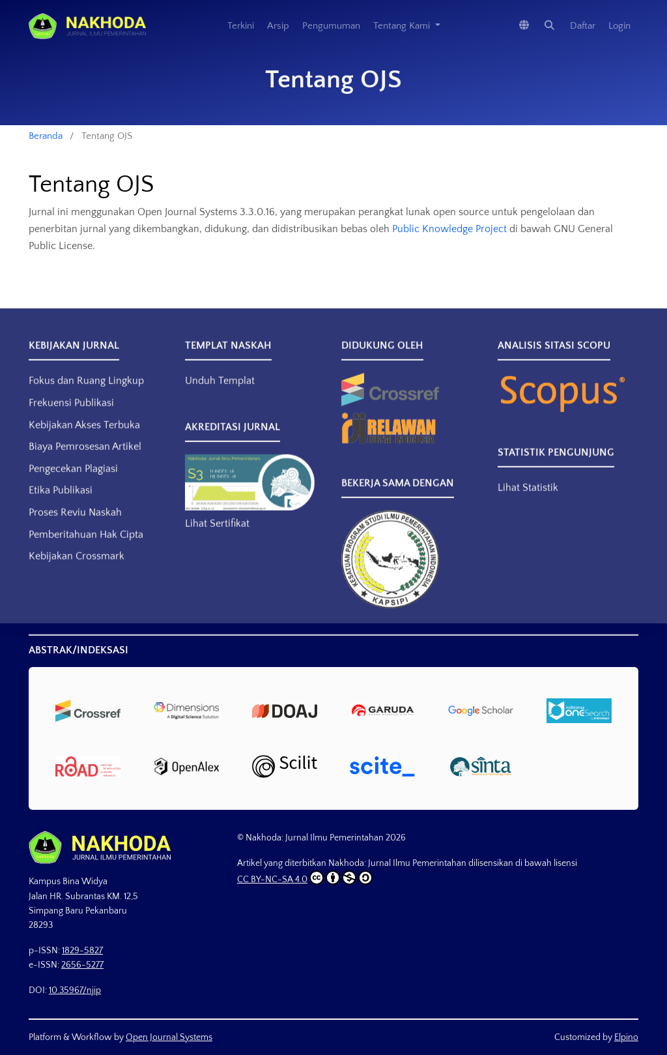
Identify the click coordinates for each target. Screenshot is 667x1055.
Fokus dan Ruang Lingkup (86, 392)
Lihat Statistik (528, 499)
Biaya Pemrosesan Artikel (85, 458)
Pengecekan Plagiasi (73, 480)
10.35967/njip (75, 990)
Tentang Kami (403, 25)
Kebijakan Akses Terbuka (84, 435)
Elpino (626, 1037)
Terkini (240, 25)
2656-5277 (82, 965)
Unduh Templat (220, 392)
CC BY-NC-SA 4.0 (305, 877)
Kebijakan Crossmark (76, 567)
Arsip (278, 25)
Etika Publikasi (60, 501)
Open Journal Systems (169, 1037)
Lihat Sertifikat (217, 535)
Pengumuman (331, 25)
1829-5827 (82, 950)
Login (619, 25)
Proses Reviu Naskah (75, 523)
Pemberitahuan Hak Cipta (86, 545)
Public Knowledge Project (449, 229)
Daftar (582, 25)
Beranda (46, 135)
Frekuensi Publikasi (71, 414)
